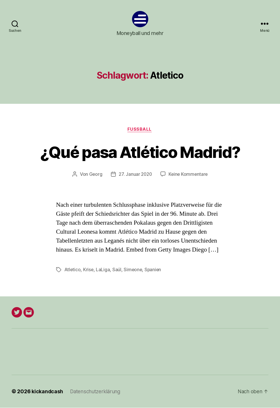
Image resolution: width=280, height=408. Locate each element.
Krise (88, 270)
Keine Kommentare (189, 175)
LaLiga (103, 270)
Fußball (140, 129)
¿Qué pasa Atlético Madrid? (140, 152)
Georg (94, 175)
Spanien (154, 270)
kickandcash (47, 392)
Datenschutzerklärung (96, 392)
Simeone (133, 270)
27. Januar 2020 (135, 175)
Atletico (72, 270)
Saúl (117, 270)
